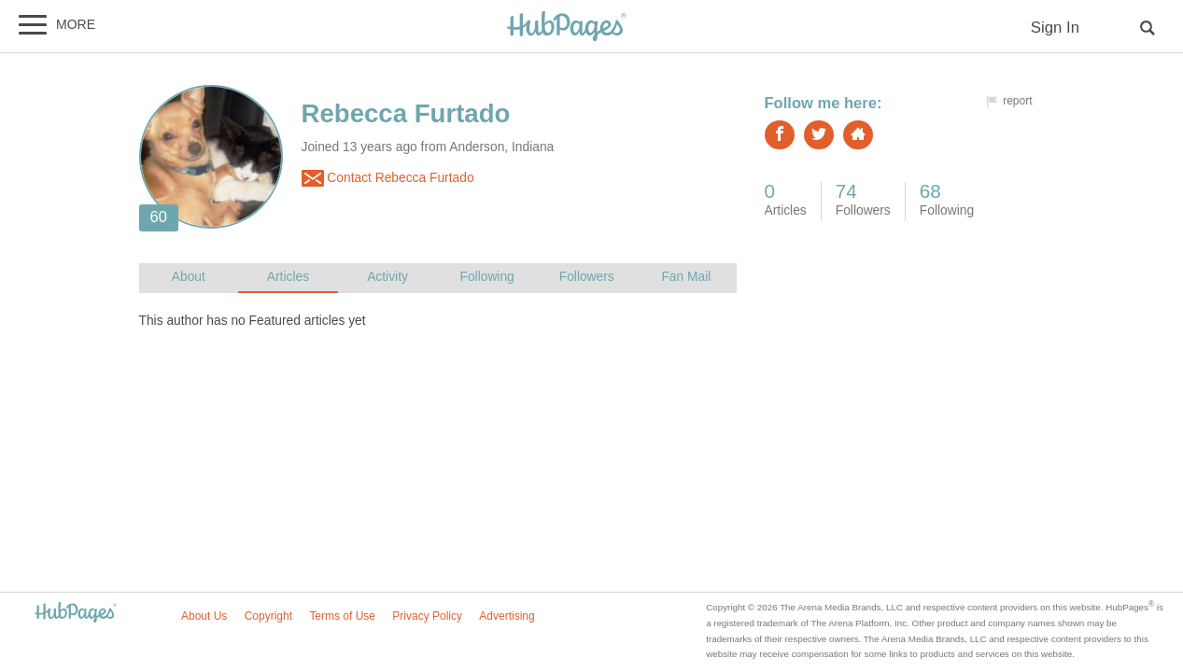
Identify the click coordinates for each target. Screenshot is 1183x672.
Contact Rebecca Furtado (388, 178)
